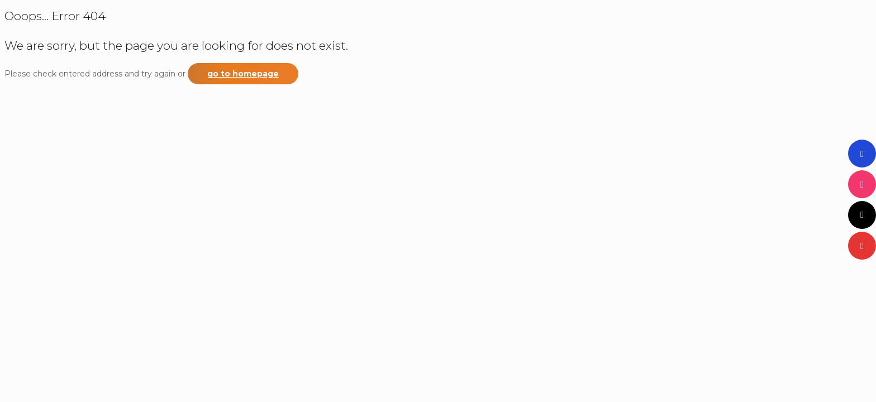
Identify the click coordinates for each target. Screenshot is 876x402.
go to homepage (243, 74)
